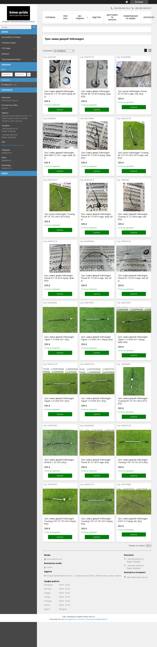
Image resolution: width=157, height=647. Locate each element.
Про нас (65, 17)
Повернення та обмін (131, 17)
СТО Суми (6, 48)
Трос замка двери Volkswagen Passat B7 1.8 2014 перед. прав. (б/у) (96, 155)
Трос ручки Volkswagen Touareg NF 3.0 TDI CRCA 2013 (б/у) (59, 215)
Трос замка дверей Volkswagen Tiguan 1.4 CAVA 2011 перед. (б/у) (97, 338)
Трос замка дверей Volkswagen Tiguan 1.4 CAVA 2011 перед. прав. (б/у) (133, 339)
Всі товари (80, 17)
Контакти (149, 17)
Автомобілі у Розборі (11, 37)
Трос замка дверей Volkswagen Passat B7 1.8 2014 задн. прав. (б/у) (97, 217)
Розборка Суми (8, 42)
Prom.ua (92, 617)
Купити (60, 109)
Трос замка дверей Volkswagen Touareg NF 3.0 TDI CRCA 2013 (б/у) (133, 401)
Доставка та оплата (112, 17)
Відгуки (96, 17)
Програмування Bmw (11, 59)
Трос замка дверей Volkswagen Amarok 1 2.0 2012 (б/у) (59, 461)
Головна (50, 17)
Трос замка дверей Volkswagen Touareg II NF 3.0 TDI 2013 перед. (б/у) (60, 521)
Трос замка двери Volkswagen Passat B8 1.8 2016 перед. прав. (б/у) (96, 94)
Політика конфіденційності (97, 619)
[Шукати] (34, 27)
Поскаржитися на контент (75, 619)
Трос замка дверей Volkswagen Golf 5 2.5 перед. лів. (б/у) (133, 519)
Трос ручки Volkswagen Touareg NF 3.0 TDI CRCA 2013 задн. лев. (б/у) (133, 155)
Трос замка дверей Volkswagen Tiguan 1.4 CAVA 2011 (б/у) (59, 338)
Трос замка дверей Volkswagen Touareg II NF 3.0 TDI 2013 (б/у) (133, 461)
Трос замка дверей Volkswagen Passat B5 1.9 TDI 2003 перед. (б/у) (60, 94)
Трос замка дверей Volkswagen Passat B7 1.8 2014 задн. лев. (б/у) (96, 278)
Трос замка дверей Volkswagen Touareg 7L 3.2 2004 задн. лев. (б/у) (133, 217)
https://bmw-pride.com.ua (13, 145)
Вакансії (5, 53)
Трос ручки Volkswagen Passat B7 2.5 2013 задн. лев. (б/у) (132, 92)
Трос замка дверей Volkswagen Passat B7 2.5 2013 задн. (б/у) (96, 461)
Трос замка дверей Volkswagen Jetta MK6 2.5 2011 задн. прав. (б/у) (60, 155)
